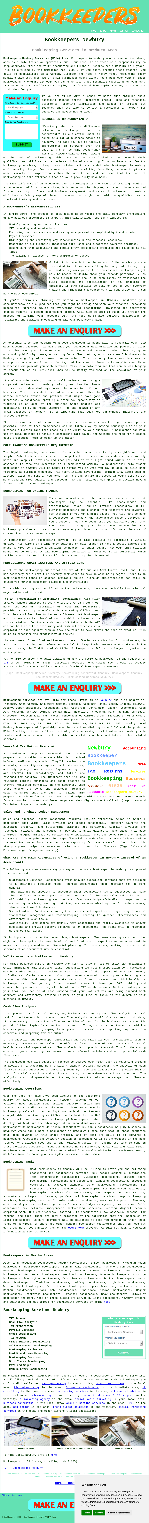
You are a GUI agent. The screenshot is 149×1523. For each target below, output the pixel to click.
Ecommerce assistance (82, 1387)
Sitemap (5, 1495)
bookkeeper (17, 1061)
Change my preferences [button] (119, 1513)
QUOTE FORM (76, 1227)
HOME (93, 31)
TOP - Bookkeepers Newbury (23, 1468)
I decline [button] (99, 1513)
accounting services (73, 1391)
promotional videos (110, 1383)
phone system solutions (71, 1407)
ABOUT (113, 31)
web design (21, 1407)
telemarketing (41, 1395)
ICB (5, 662)
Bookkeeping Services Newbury (36, 1310)
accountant (16, 187)
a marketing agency (35, 1399)
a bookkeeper (110, 107)
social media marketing (93, 1399)
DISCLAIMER (138, 31)
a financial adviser (126, 1391)
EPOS (131, 1403)
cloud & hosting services (85, 1403)
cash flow (138, 1029)
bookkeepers (80, 937)
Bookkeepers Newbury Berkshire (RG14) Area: (36, 58)
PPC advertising (26, 1387)
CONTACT (124, 31)
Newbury (106, 700)
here (107, 1301)
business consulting (18, 1403)
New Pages (17, 1495)
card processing (54, 1383)
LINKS (103, 31)
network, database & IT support (108, 1395)
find (15, 1262)
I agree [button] (87, 1513)
